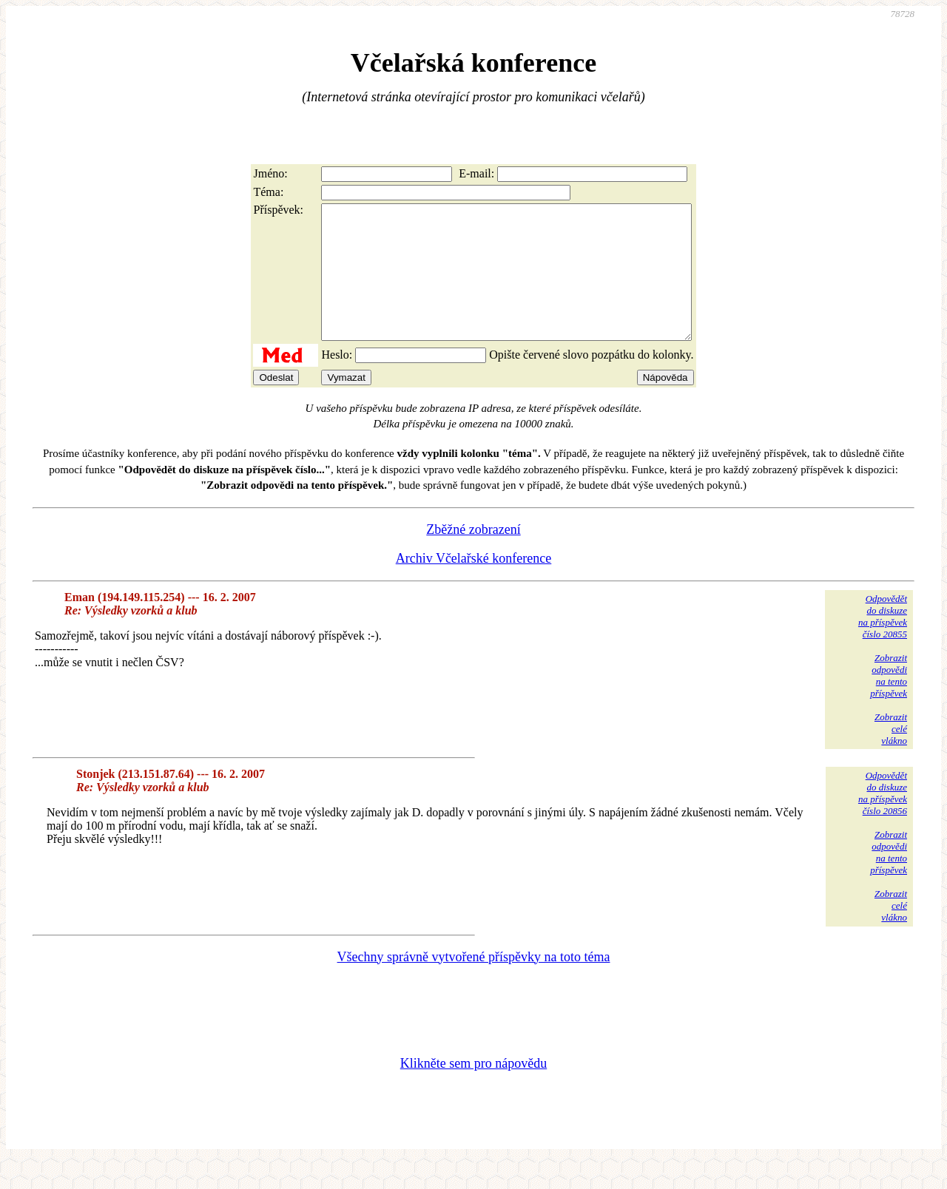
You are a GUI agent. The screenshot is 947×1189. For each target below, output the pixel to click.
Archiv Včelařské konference (474, 584)
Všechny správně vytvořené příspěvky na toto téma (473, 983)
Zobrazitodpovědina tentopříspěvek (888, 702)
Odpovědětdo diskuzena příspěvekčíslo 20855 (882, 643)
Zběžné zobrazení (473, 556)
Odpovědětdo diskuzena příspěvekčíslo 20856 (882, 819)
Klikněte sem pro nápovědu (473, 1090)
